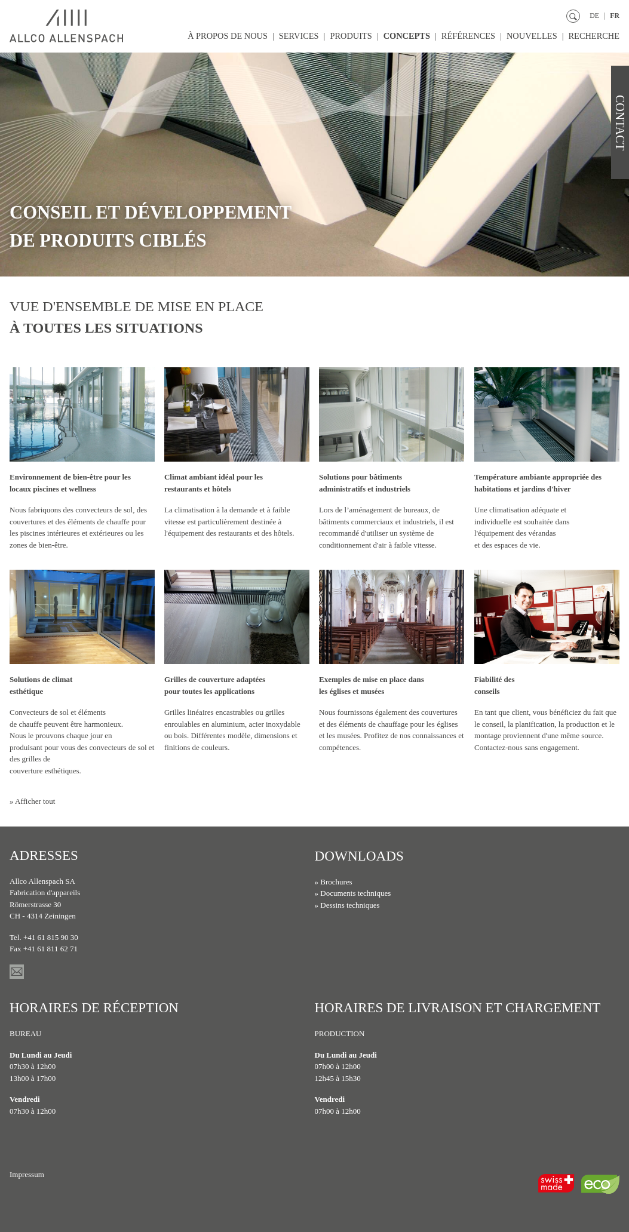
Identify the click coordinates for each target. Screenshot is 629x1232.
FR (614, 16)
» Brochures (333, 881)
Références (467, 36)
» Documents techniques (353, 892)
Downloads (359, 855)
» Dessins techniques (347, 904)
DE (594, 16)
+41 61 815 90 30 (50, 937)
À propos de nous (224, 36)
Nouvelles (530, 36)
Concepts (404, 36)
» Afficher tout (32, 801)
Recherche (593, 36)
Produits (348, 36)
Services (296, 36)
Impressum (27, 1174)
